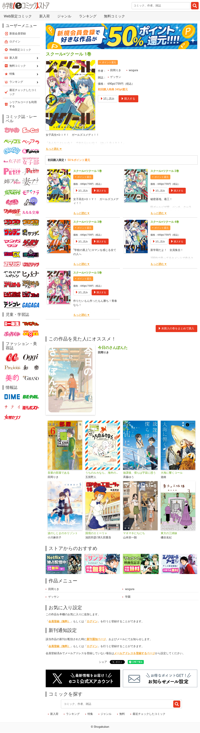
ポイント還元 (109, 62)
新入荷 (44, 16)
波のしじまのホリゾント (63, 533)
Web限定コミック (18, 16)
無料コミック (114, 16)
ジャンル (64, 16)
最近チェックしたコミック (149, 714)
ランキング (87, 16)
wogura (133, 70)
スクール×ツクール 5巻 (87, 272)
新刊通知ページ (96, 639)
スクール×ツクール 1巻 (87, 171)
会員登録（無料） (59, 621)
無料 (122, 714)
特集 (90, 714)
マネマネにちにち (134, 533)
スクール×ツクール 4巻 (164, 222)
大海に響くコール (172, 472)
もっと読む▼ (54, 149)
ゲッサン (115, 77)
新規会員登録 (17, 33)
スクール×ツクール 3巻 (87, 222)
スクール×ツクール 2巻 (164, 171)
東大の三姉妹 (169, 533)
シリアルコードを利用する (23, 104)
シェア (103, 662)
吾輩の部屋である (59, 472)
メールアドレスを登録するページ (134, 653)
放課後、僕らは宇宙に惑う (139, 472)
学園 (127, 596)
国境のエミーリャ (96, 533)
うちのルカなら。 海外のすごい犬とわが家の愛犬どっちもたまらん (102, 472)
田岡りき (115, 70)
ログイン (92, 621)
